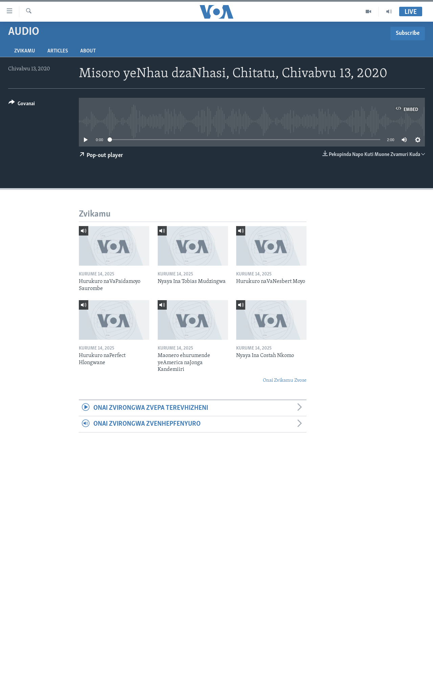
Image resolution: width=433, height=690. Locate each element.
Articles (57, 51)
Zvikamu (24, 51)
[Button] (21, 105)
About (88, 51)
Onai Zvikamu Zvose (284, 380)
